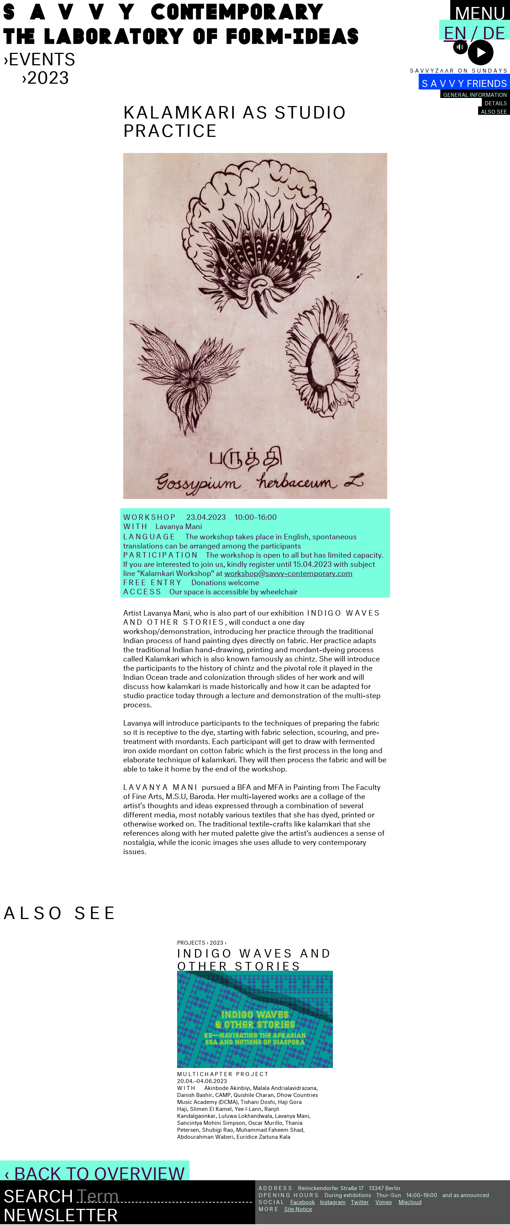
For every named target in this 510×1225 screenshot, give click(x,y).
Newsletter (60, 1212)
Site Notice (298, 1208)
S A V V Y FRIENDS (464, 81)
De (494, 30)
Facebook (302, 1201)
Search (38, 1193)
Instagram (333, 1201)
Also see (494, 110)
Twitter (360, 1201)
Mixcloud (410, 1201)
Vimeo (383, 1201)
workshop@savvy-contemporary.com (288, 571)
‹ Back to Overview (94, 1170)
